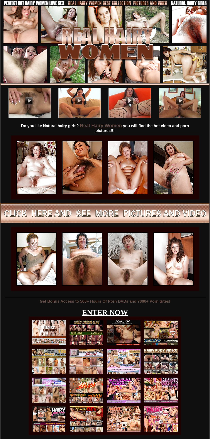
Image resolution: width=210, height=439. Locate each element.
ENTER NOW (105, 312)
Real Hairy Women (101, 125)
